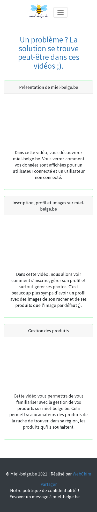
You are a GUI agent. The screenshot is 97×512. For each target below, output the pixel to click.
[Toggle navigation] (60, 12)
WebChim (82, 474)
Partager (49, 484)
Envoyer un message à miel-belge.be (45, 496)
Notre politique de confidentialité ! (44, 490)
